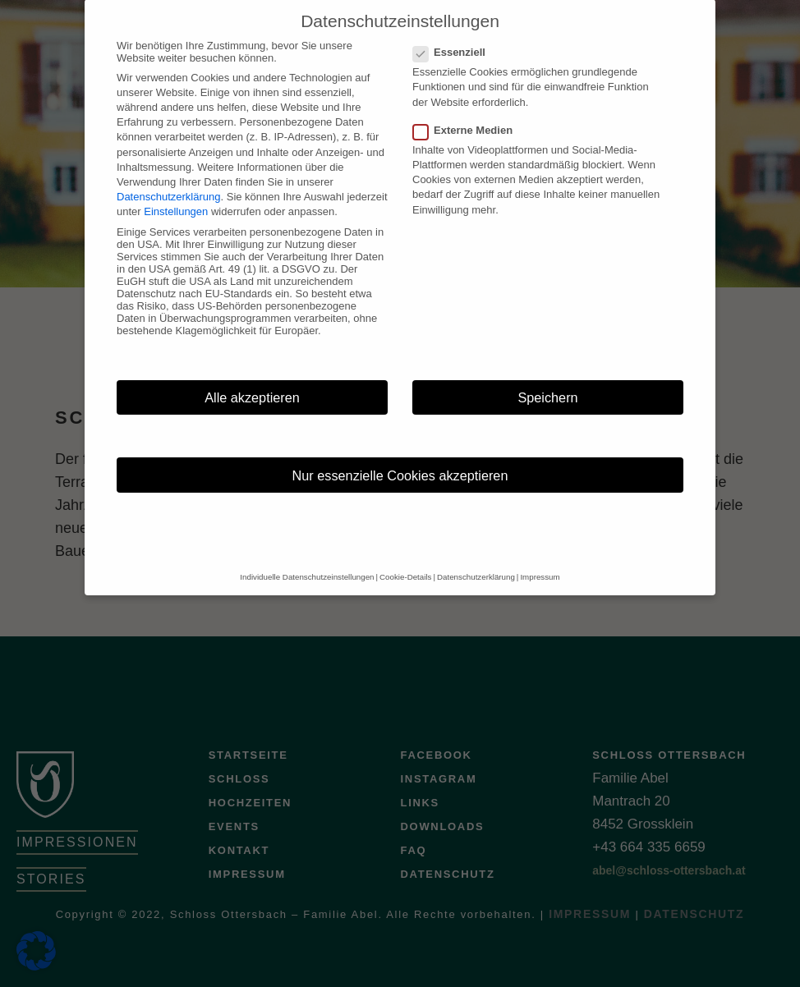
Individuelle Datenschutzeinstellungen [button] (307, 560)
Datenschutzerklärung (168, 180)
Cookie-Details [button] (405, 560)
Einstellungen (176, 195)
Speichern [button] (547, 381)
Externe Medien (467, 114)
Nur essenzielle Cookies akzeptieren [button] (400, 459)
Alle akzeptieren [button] (252, 381)
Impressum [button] (539, 560)
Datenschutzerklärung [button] (476, 560)
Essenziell (454, 36)
